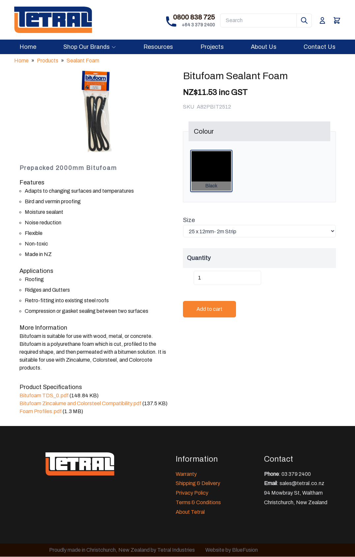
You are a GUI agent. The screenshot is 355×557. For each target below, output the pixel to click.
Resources (158, 47)
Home (27, 47)
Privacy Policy (192, 493)
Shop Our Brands (89, 47)
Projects (212, 47)
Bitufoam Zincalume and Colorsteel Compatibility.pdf (80, 403)
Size (189, 220)
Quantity (199, 258)
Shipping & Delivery (198, 483)
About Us (264, 47)
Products (47, 60)
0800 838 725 (194, 17)
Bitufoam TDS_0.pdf (44, 395)
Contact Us (320, 47)
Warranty (186, 474)
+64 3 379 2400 (198, 24)
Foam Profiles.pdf (40, 411)
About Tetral (190, 512)
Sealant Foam (83, 60)
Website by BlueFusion (231, 550)
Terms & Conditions (198, 502)
